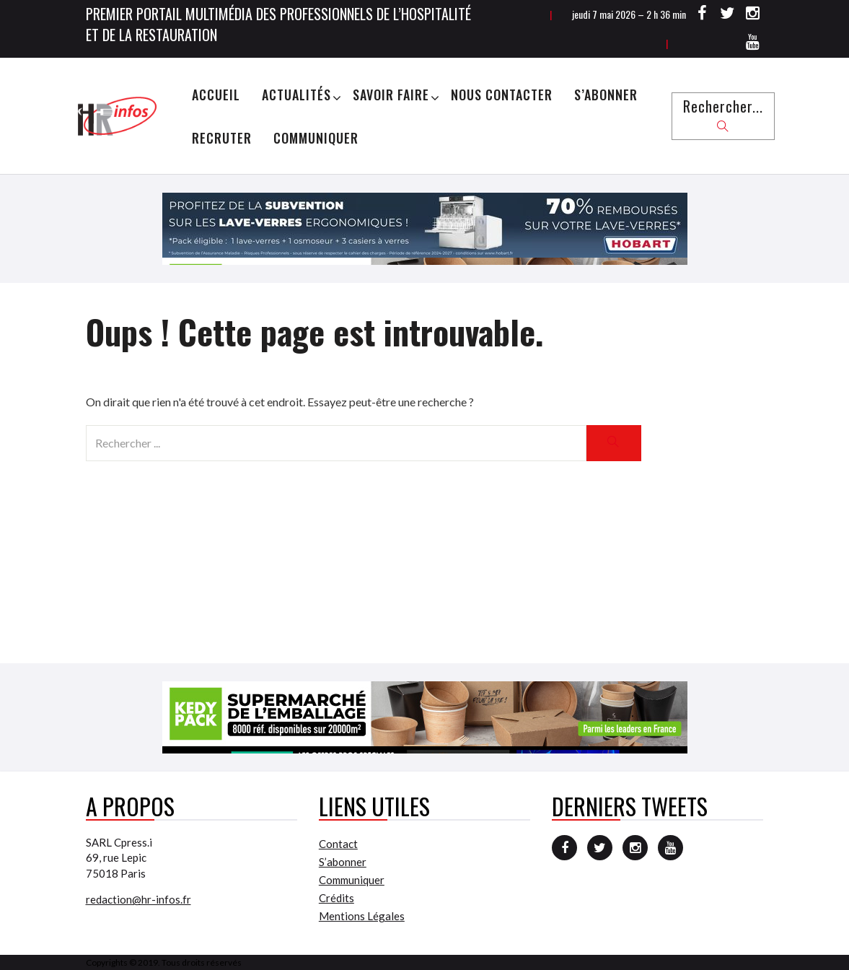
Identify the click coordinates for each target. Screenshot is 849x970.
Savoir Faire (391, 94)
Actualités (296, 94)
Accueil (216, 94)
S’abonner (606, 94)
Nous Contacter (502, 94)
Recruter (222, 137)
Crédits (336, 897)
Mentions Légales (362, 915)
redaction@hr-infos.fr (138, 899)
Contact (338, 843)
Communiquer (315, 137)
